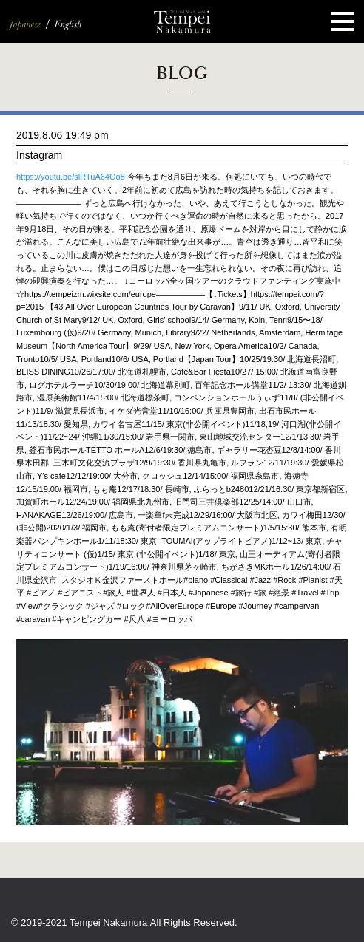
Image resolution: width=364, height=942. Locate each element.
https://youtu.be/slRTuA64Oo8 (70, 176)
